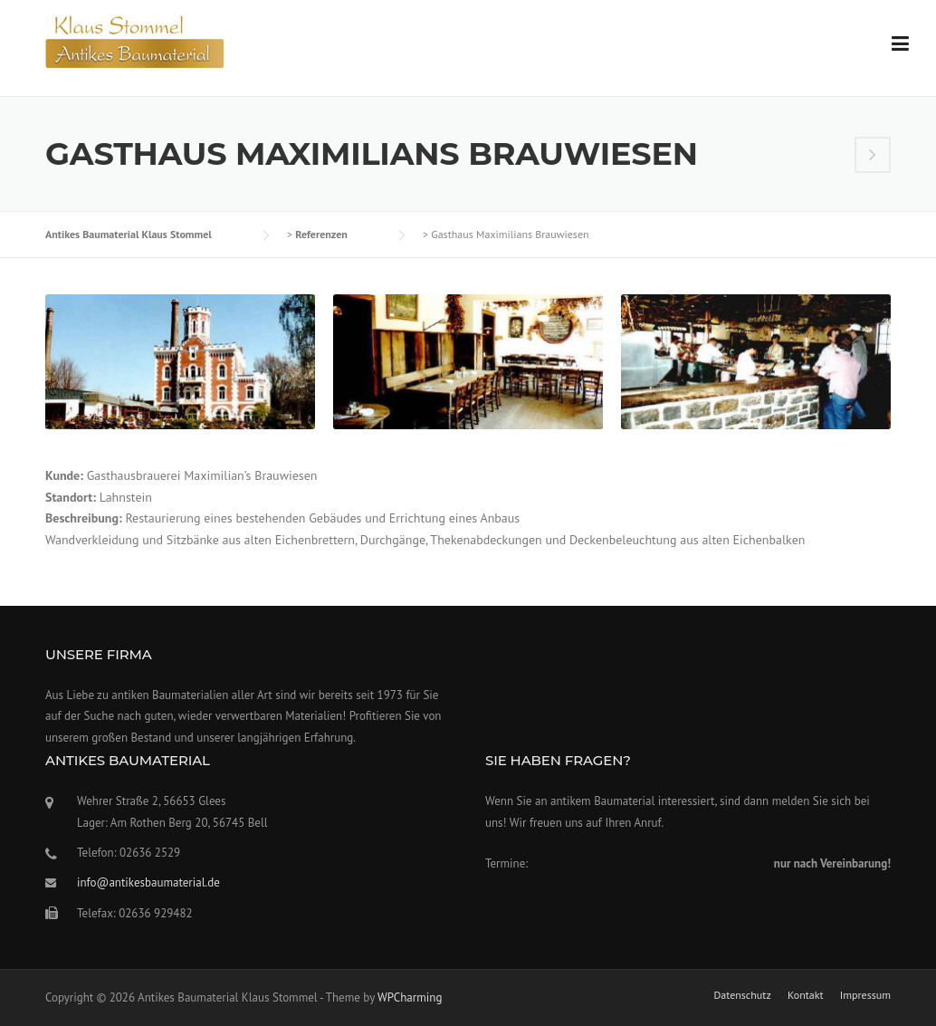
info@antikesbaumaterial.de (148, 882)
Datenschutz (741, 995)
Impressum (865, 995)
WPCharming (409, 997)
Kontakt (806, 995)
